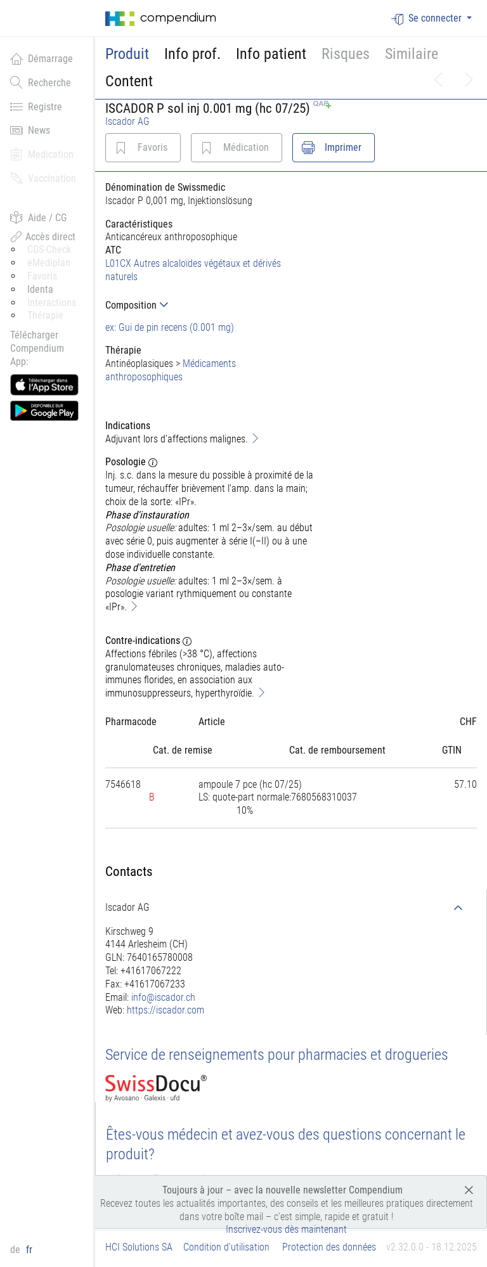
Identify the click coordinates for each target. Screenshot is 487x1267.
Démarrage (41, 58)
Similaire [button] (411, 54)
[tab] (209, 305)
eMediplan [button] (48, 263)
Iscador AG (127, 121)
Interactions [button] (51, 303)
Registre (36, 106)
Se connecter (427, 18)
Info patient (271, 54)
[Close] (469, 1189)
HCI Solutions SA (138, 1247)
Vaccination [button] (43, 178)
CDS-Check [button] (49, 249)
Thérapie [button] (45, 315)
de (16, 1250)
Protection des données (329, 1247)
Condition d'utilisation (226, 1247)
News (30, 130)
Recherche (40, 82)
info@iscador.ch (163, 997)
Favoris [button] (42, 276)
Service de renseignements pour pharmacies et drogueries (276, 1055)
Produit (127, 54)
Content (129, 81)
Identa (40, 289)
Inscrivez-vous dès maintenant (286, 1229)
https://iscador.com (165, 1010)
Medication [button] (42, 154)
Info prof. (192, 54)
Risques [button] (345, 54)
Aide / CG (38, 217)
